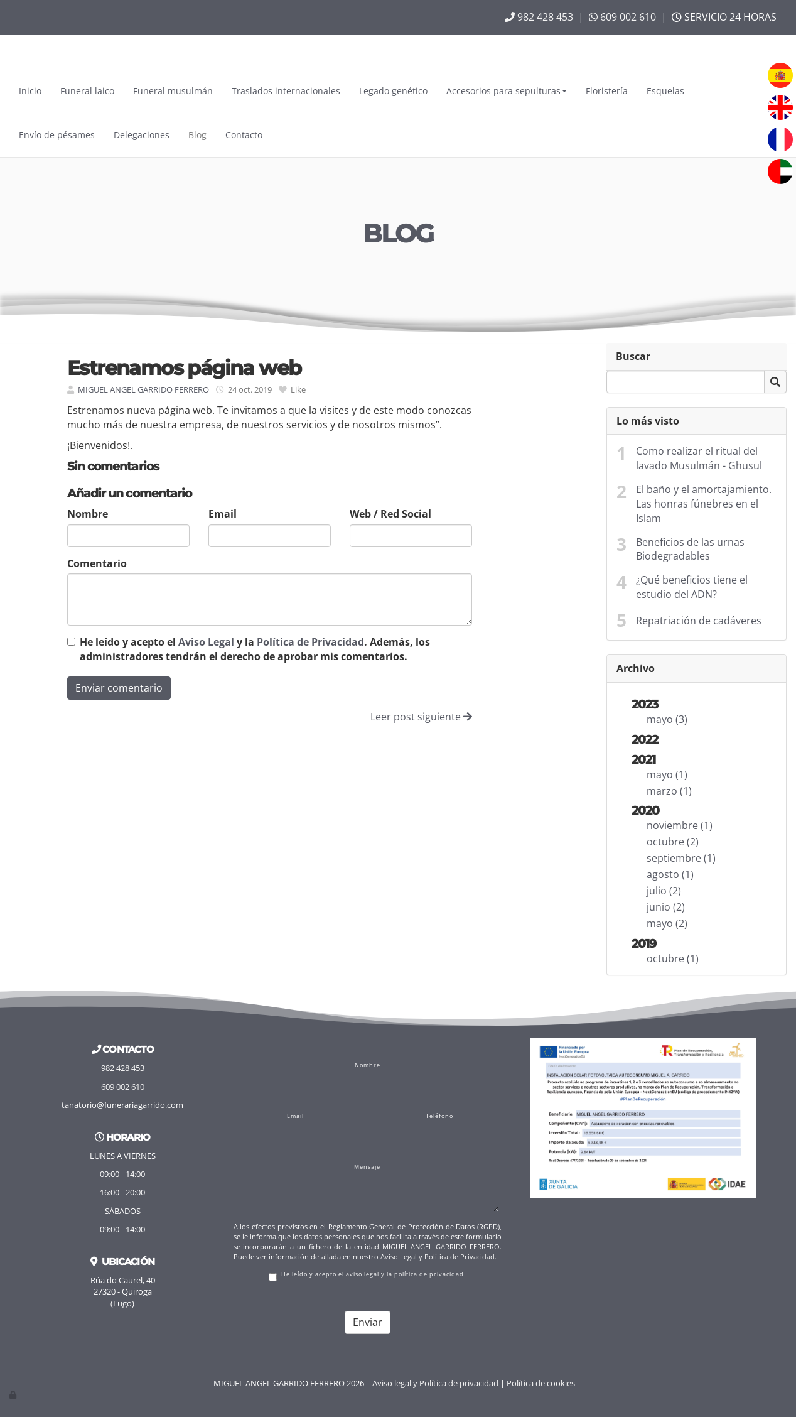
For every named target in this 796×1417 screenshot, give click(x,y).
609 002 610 (622, 17)
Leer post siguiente (421, 717)
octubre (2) (673, 842)
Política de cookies (541, 1383)
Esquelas (665, 91)
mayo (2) (667, 923)
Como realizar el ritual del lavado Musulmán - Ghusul (699, 458)
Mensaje (367, 1167)
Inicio (30, 91)
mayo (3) (667, 719)
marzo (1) (669, 791)
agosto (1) (670, 874)
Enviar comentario (119, 688)
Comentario (97, 563)
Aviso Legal (206, 642)
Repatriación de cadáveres (698, 620)
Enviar (367, 1322)
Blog (197, 135)
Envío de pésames (57, 135)
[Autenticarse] (13, 1394)
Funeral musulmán (173, 91)
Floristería (607, 91)
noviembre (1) (680, 825)
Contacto (243, 135)
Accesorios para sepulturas (506, 91)
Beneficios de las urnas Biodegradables (690, 549)
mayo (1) (667, 774)
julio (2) (664, 891)
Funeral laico (87, 91)
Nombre (87, 514)
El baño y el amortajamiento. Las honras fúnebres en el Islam (704, 503)
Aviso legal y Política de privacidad (435, 1383)
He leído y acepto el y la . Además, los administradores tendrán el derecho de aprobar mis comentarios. (255, 649)
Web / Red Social (390, 514)
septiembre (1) (681, 858)
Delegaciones (141, 135)
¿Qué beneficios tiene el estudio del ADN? (692, 587)
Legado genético (393, 91)
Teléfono (439, 1116)
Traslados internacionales (286, 91)
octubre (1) (673, 958)
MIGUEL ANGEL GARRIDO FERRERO (143, 389)
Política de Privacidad (310, 642)
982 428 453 (539, 17)
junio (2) (666, 907)
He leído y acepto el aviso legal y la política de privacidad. (367, 1276)
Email (222, 514)
